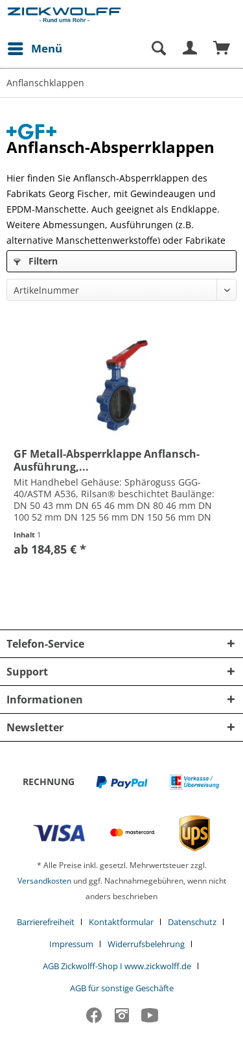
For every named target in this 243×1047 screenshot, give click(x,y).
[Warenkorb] (222, 49)
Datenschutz (192, 922)
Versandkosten (44, 880)
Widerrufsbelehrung (146, 944)
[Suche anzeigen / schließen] (158, 49)
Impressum (71, 944)
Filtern (36, 261)
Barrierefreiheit (46, 922)
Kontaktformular (121, 922)
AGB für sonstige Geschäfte (122, 988)
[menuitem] (34, 49)
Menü (35, 47)
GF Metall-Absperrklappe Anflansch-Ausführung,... (107, 460)
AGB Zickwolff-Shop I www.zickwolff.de (117, 966)
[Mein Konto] (190, 49)
